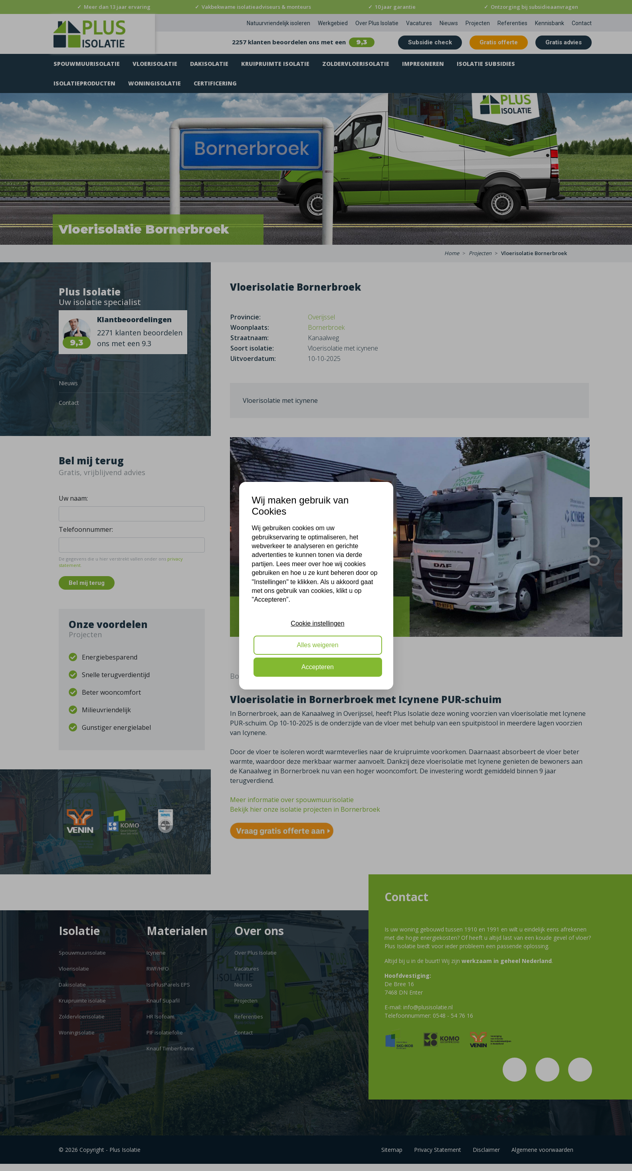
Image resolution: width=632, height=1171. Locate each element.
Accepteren (317, 667)
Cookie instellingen (317, 623)
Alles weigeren (317, 645)
